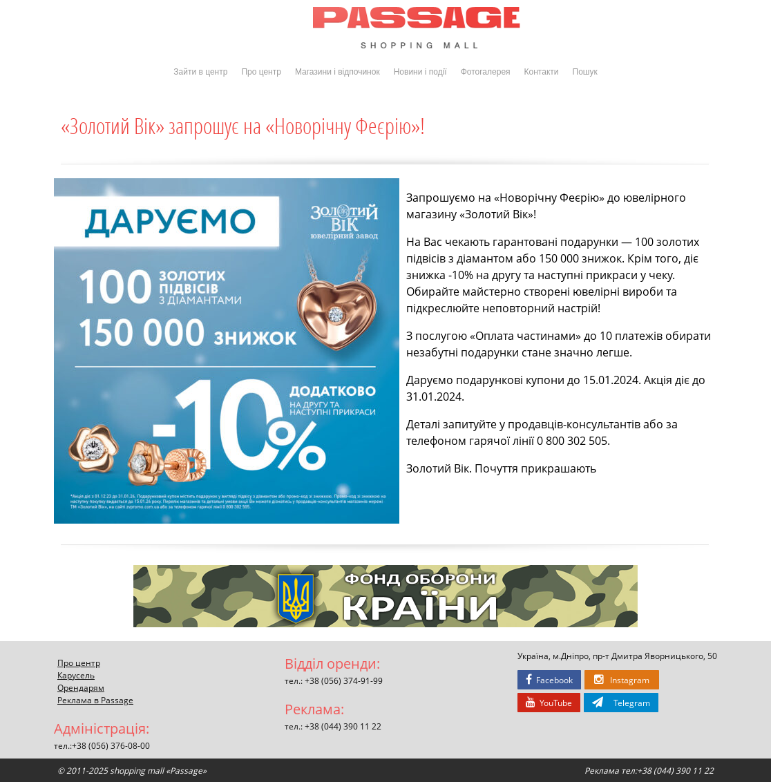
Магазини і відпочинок (337, 72)
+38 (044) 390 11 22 (343, 726)
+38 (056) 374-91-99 (344, 680)
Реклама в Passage (95, 699)
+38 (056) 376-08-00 (111, 745)
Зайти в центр (200, 72)
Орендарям (80, 687)
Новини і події (420, 72)
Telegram (621, 702)
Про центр (261, 72)
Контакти (541, 72)
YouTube (549, 702)
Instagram (621, 679)
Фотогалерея (486, 72)
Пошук (585, 72)
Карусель (76, 674)
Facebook (549, 679)
